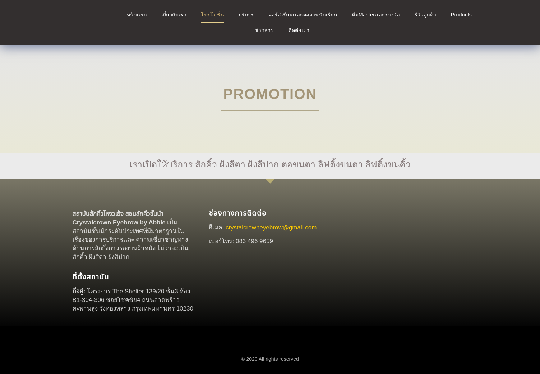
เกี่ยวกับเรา (174, 15)
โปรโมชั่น (212, 15)
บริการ (246, 15)
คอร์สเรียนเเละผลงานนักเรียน (302, 15)
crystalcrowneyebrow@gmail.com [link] (271, 227)
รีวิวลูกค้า (426, 15)
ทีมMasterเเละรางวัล (376, 15)
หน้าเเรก (137, 15)
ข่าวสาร (264, 30)
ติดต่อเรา (298, 30)
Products (461, 15)
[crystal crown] (408, 264)
